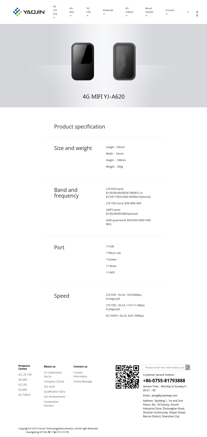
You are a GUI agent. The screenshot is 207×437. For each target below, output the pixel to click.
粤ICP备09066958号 (58, 432)
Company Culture (54, 381)
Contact (169, 11)
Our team (49, 386)
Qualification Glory (54, 391)
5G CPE (88, 12)
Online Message (83, 381)
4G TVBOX (129, 12)
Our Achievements (54, 396)
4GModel (108, 11)
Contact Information (80, 374)
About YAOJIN (149, 12)
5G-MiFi (22, 390)
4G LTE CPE (55, 12)
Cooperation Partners (51, 403)
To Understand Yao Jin (52, 374)
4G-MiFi (71, 12)
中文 (197, 12)
